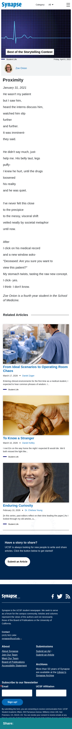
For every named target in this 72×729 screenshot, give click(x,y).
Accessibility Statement (14, 665)
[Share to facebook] (17, 724)
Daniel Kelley (28, 443)
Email (5, 686)
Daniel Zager (28, 375)
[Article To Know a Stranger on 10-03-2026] (36, 417)
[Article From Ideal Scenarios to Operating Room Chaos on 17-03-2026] (36, 348)
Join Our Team (10, 655)
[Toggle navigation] (68, 5)
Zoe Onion (21, 68)
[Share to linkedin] (30, 724)
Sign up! (12, 702)
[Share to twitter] (23, 724)
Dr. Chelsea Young (33, 510)
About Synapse (10, 651)
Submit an (44, 651)
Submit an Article (17, 561)
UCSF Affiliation (45, 686)
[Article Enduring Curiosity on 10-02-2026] (36, 485)
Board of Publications (13, 662)
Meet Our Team (10, 658)
